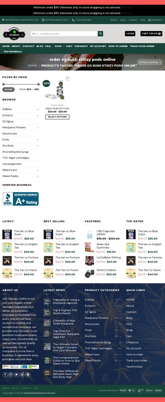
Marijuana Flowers (14, 127)
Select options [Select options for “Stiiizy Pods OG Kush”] (57, 117)
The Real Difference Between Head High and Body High (66, 374)
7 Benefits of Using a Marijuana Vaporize (66, 301)
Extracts (7, 115)
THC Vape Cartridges (15, 157)
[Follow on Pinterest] (27, 374)
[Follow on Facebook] (5, 374)
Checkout (81, 46)
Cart (69, 46)
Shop (59, 46)
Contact (133, 20)
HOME (6, 46)
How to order (118, 46)
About (114, 20)
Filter (8, 89)
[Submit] (100, 33)
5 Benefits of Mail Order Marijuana (64, 322)
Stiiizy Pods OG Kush (57, 108)
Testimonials (12, 51)
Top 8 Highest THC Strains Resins (65, 312)
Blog (123, 20)
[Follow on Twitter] (16, 374)
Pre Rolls (8, 145)
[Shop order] (150, 62)
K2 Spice (7, 121)
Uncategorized (11, 164)
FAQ (143, 20)
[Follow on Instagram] (11, 374)
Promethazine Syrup (15, 151)
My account (98, 46)
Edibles (7, 109)
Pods (5, 139)
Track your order (142, 46)
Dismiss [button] (126, 7)
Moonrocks (9, 133)
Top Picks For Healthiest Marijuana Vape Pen (66, 334)
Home (32, 65)
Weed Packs (10, 176)
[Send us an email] (22, 374)
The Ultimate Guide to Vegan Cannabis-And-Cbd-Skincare (65, 347)
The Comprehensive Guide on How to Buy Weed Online (66, 360)
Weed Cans (9, 169)
